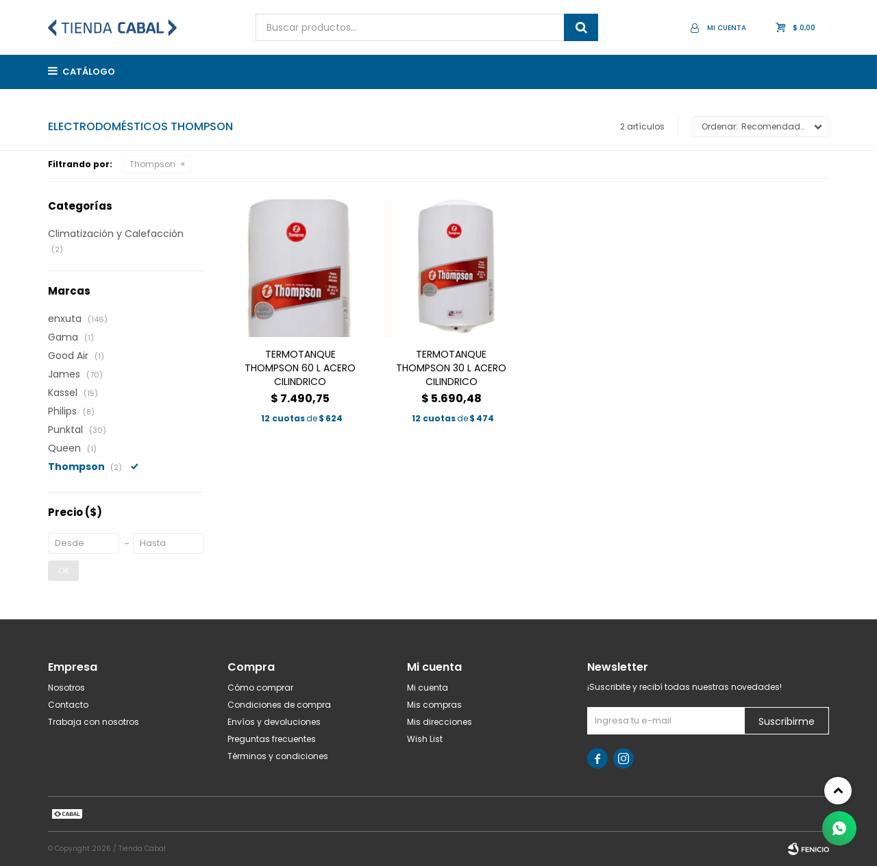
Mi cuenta (427, 687)
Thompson (152, 164)
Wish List (425, 739)
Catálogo (88, 71)
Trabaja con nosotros (93, 722)
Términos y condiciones (277, 756)
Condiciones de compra (279, 704)
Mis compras (434, 704)
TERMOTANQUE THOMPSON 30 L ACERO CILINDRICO (451, 367)
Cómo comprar (260, 687)
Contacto (68, 704)
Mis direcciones (439, 722)
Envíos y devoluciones (274, 722)
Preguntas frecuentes (271, 739)
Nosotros (66, 687)
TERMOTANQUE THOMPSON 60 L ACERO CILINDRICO (300, 367)
